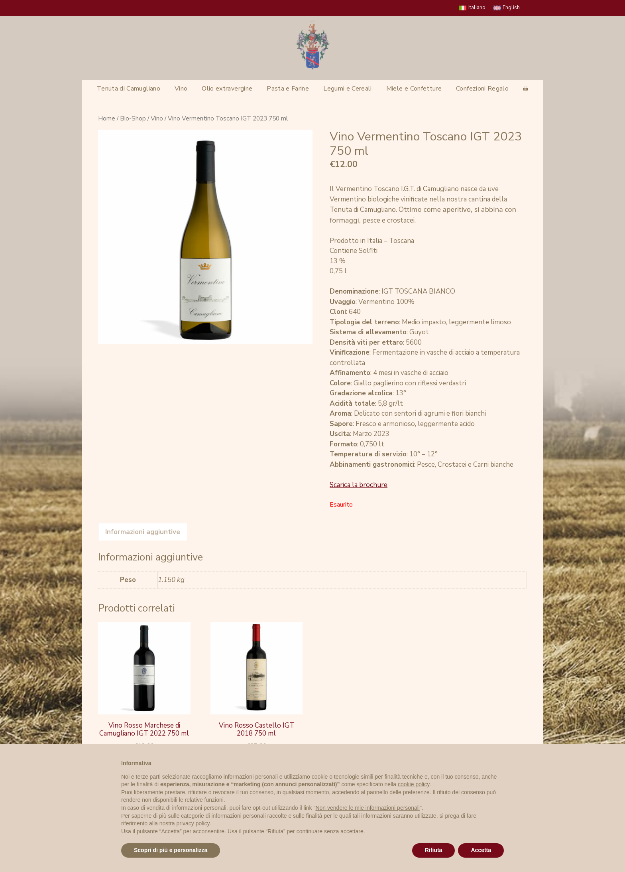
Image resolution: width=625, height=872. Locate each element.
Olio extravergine (227, 88)
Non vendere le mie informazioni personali (367, 808)
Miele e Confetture (414, 88)
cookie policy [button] (413, 784)
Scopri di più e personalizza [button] (170, 850)
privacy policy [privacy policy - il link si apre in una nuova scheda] (193, 823)
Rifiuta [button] (433, 850)
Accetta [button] (481, 850)
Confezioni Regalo (482, 88)
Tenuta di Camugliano (128, 88)
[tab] (142, 532)
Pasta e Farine (288, 88)
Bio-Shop (133, 118)
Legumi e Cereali (347, 88)
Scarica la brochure (358, 484)
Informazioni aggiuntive (142, 532)
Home (106, 118)
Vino (181, 88)
